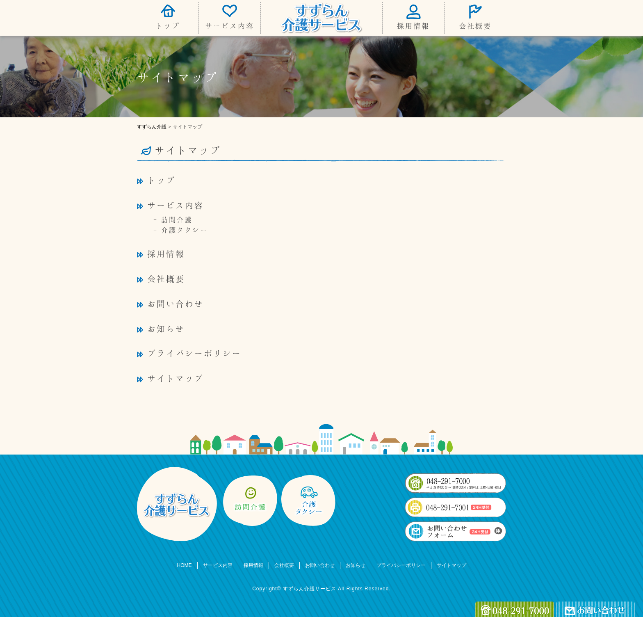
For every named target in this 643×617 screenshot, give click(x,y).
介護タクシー (184, 229)
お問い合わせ (175, 303)
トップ (167, 26)
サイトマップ (175, 378)
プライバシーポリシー (194, 353)
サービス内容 (229, 26)
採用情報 (413, 26)
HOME (184, 565)
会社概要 (475, 26)
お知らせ (166, 328)
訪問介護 (176, 219)
